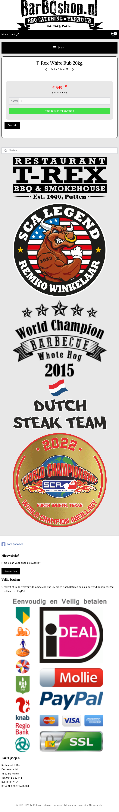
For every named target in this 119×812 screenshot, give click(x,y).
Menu (59, 47)
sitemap (47, 805)
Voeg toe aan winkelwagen (59, 110)
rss (54, 805)
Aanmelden (11, 571)
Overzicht (12, 125)
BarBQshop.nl (12, 544)
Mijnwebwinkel (96, 805)
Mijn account (11, 34)
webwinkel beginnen (67, 805)
